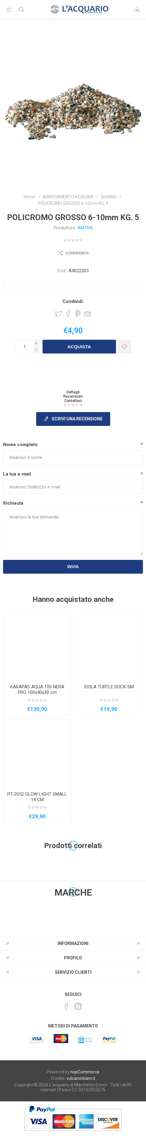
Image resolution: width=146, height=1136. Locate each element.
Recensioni (73, 396)
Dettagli (73, 392)
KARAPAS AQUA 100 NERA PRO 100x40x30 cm (37, 689)
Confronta (77, 253)
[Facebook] (66, 1006)
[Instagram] (78, 1006)
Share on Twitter (58, 313)
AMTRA (85, 228)
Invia (73, 566)
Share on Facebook (68, 313)
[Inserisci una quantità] (24, 347)
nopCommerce (84, 1071)
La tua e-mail (17, 474)
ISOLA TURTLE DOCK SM (109, 687)
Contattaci (73, 401)
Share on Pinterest (78, 313)
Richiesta (13, 503)
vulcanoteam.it (80, 1078)
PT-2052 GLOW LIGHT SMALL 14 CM (37, 796)
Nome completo (20, 444)
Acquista (79, 346)
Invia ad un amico (87, 313)
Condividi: (73, 301)
